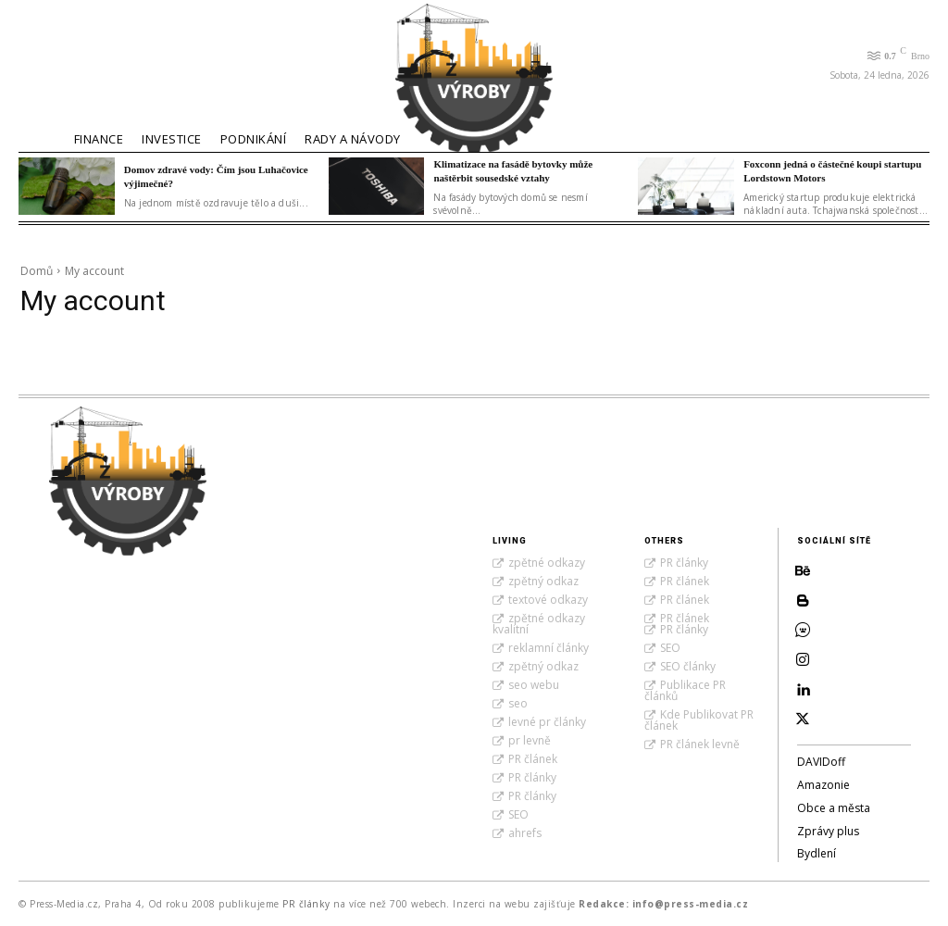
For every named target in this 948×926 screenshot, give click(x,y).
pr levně (529, 740)
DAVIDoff (821, 762)
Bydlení (816, 853)
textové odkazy (548, 599)
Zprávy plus (828, 831)
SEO (518, 814)
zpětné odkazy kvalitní (539, 623)
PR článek (532, 759)
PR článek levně (700, 744)
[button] (42, 64)
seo (518, 703)
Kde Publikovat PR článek (699, 720)
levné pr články (547, 722)
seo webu (533, 685)
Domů (36, 271)
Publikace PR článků (685, 690)
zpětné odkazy (546, 562)
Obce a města (833, 808)
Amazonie (823, 785)
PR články (532, 777)
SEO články (688, 666)
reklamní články (548, 648)
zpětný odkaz (543, 581)
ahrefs (525, 833)
